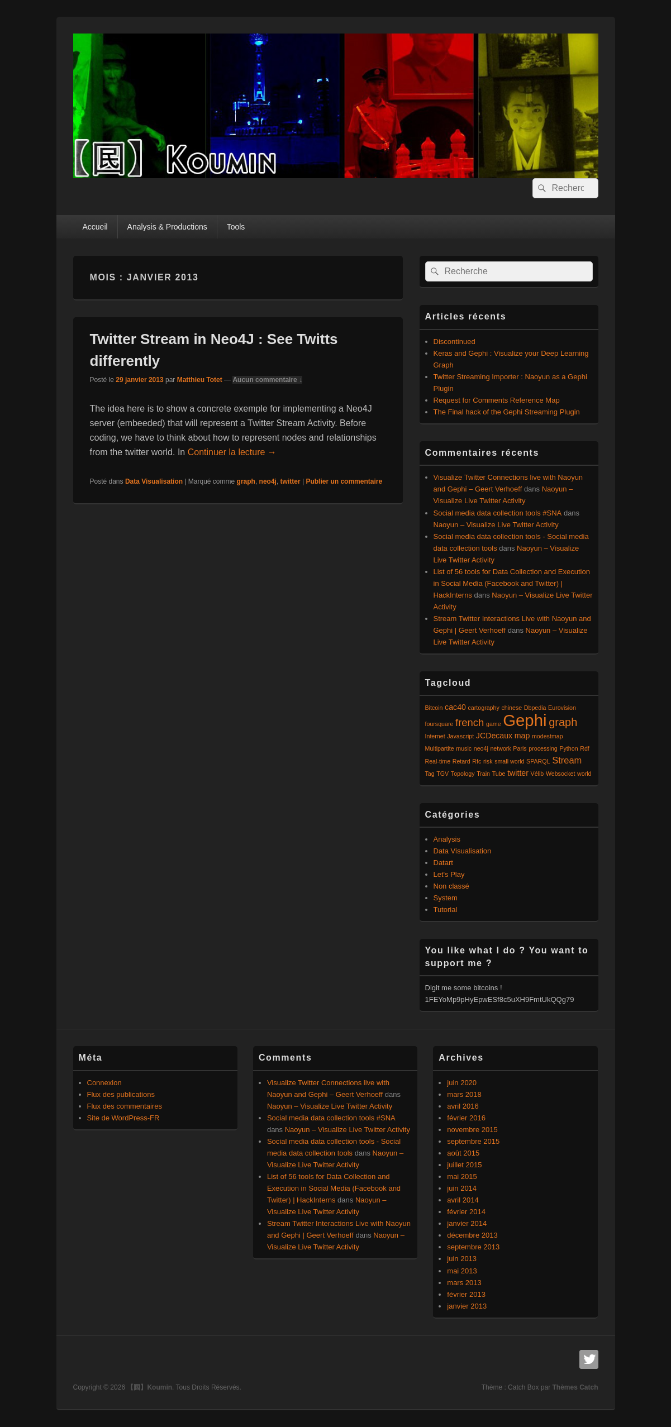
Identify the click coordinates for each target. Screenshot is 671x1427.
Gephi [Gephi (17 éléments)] (524, 720)
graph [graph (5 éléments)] (563, 722)
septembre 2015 (473, 1141)
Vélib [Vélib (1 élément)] (537, 773)
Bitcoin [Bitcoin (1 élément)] (434, 707)
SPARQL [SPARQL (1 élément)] (538, 761)
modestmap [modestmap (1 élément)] (547, 736)
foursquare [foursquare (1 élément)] (439, 723)
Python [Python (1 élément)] (568, 748)
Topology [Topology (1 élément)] (463, 773)
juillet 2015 (464, 1165)
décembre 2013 (472, 1235)
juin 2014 (462, 1188)
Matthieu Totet (199, 380)
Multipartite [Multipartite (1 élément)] (439, 748)
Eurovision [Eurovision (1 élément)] (562, 707)
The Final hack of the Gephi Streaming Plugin (507, 412)
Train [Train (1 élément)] (483, 773)
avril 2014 (462, 1200)
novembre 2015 (472, 1129)
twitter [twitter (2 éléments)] (518, 773)
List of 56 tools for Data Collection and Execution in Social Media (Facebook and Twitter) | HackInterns (512, 583)
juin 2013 (462, 1258)
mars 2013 (464, 1282)
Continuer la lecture (232, 452)
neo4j (268, 481)
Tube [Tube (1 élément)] (499, 773)
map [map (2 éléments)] (522, 735)
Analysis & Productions (167, 226)
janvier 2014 (467, 1223)
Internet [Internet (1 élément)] (435, 736)
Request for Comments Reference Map (497, 400)
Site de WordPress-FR (123, 1118)
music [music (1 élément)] (464, 748)
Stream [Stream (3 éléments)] (567, 760)
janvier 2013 (467, 1306)
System (446, 898)
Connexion (104, 1082)
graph (246, 481)
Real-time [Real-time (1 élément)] (438, 761)
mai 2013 (462, 1271)
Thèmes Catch (575, 1387)
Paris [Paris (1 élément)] (519, 748)
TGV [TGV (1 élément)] (442, 773)
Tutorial (446, 909)
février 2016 (466, 1118)
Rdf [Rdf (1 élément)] (584, 748)
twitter (290, 481)
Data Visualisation (154, 481)
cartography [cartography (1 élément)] (483, 707)
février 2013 (466, 1294)
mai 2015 (462, 1176)
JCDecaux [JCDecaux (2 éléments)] (494, 735)
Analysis (447, 839)
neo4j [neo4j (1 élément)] (481, 748)
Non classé (451, 886)
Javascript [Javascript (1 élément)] (460, 736)
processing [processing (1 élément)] (543, 748)
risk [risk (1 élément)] (488, 761)
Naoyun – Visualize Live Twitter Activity (496, 525)
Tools (236, 226)
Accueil (94, 226)
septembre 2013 (473, 1247)
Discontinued (454, 341)
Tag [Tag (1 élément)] (430, 773)
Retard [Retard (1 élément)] (461, 761)
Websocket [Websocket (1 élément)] (560, 773)
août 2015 (463, 1153)
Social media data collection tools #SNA (498, 513)
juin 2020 (462, 1082)
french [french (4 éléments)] (469, 722)
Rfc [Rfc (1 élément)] (476, 761)
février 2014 (466, 1212)
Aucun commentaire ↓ (267, 380)
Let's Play (449, 874)
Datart (443, 862)
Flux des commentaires (124, 1106)
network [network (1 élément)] (500, 748)
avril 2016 (462, 1106)
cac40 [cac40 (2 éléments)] (455, 707)
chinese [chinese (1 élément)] (511, 707)
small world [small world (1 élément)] (509, 761)
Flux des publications (121, 1094)
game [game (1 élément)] (493, 723)
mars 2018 (464, 1094)
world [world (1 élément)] (584, 773)
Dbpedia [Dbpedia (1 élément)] (535, 707)
